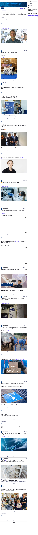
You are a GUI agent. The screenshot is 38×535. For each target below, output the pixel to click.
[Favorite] (14, 80)
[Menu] (26, 8)
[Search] (32, 1)
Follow (22, 8)
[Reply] (1, 80)
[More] (26, 80)
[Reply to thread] (1, 89)
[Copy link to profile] (24, 8)
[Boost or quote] (7, 80)
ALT (16, 78)
